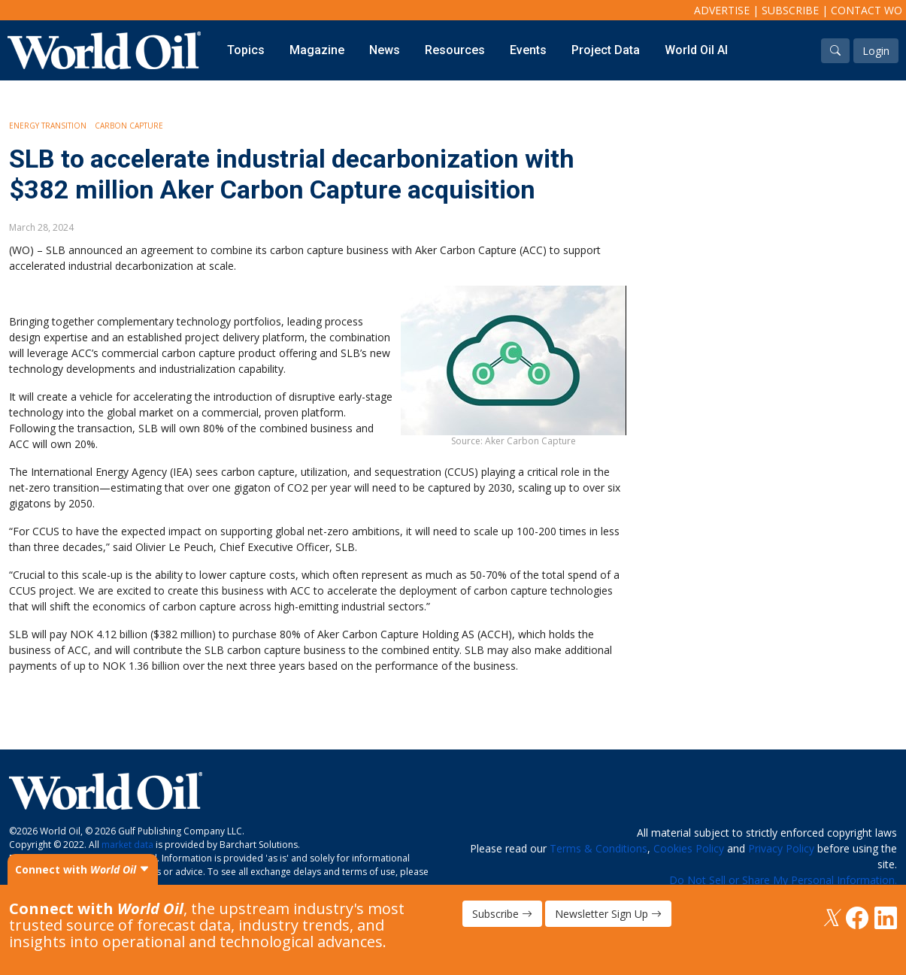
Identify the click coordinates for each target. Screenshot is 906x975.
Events (528, 50)
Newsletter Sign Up (608, 914)
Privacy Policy (781, 848)
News (384, 50)
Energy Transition (47, 125)
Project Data (605, 50)
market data (127, 844)
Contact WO (866, 10)
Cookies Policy (688, 848)
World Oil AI (696, 50)
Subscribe (790, 10)
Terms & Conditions (598, 848)
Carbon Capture (129, 125)
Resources (455, 50)
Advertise (722, 10)
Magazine (316, 50)
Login (875, 51)
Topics (246, 50)
